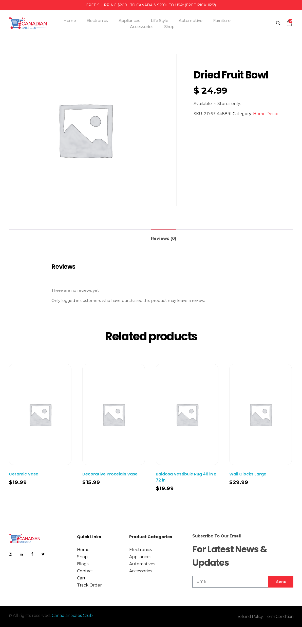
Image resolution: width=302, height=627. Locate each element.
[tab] (163, 236)
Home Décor (266, 113)
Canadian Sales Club (72, 615)
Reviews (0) (163, 238)
